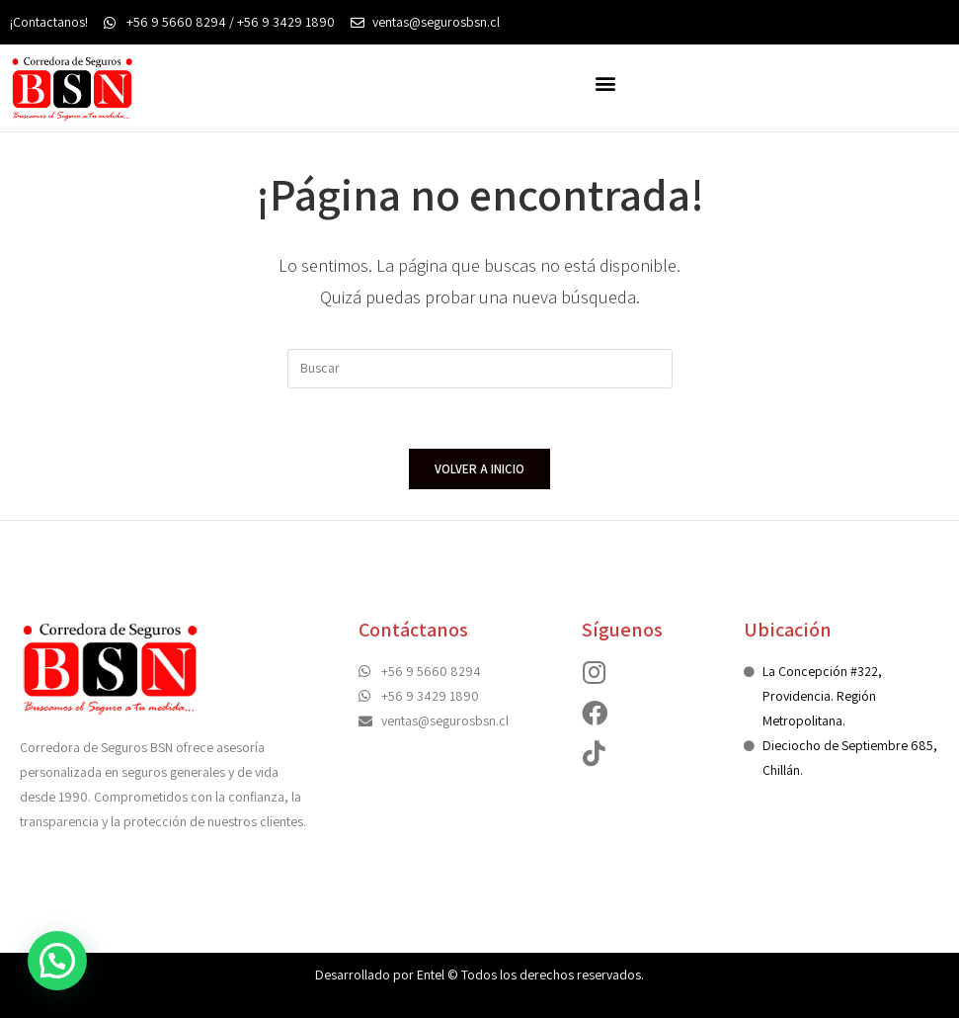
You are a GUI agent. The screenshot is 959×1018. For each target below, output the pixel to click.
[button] (606, 82)
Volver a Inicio (479, 469)
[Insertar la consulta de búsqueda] (480, 368)
